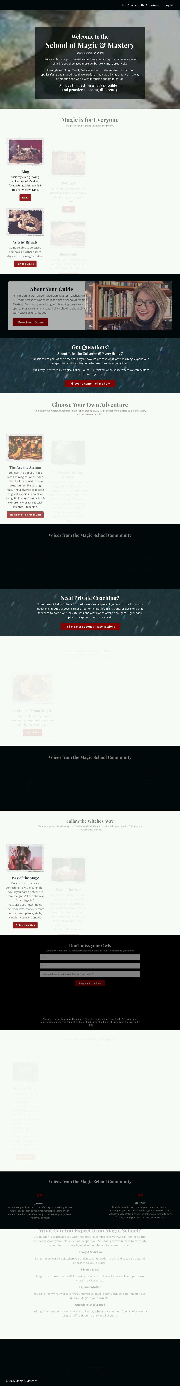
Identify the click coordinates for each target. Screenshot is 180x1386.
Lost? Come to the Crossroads (141, 5)
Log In (169, 5)
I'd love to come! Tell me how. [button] (90, 383)
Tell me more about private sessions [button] (90, 626)
